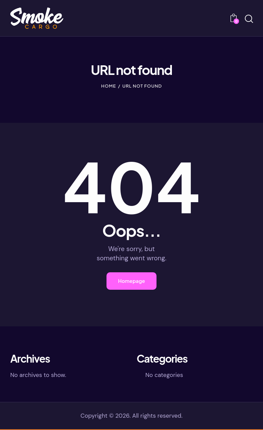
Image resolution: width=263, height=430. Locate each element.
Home (108, 86)
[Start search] (248, 19)
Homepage (131, 281)
